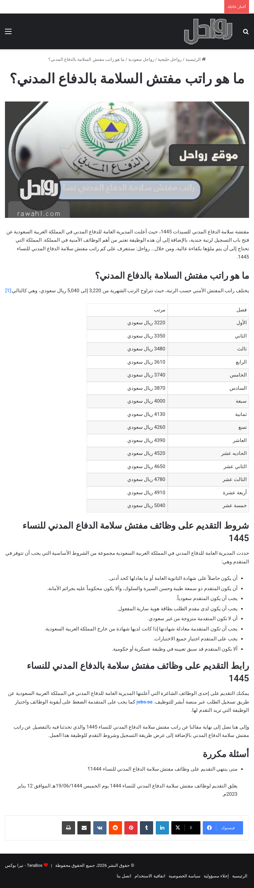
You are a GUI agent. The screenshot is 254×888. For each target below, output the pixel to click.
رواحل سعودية (141, 59)
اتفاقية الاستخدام (150, 875)
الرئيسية (196, 59)
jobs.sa (144, 702)
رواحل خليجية (170, 59)
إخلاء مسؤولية (216, 875)
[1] (8, 291)
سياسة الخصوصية (184, 875)
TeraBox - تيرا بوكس (23, 865)
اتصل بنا (124, 875)
